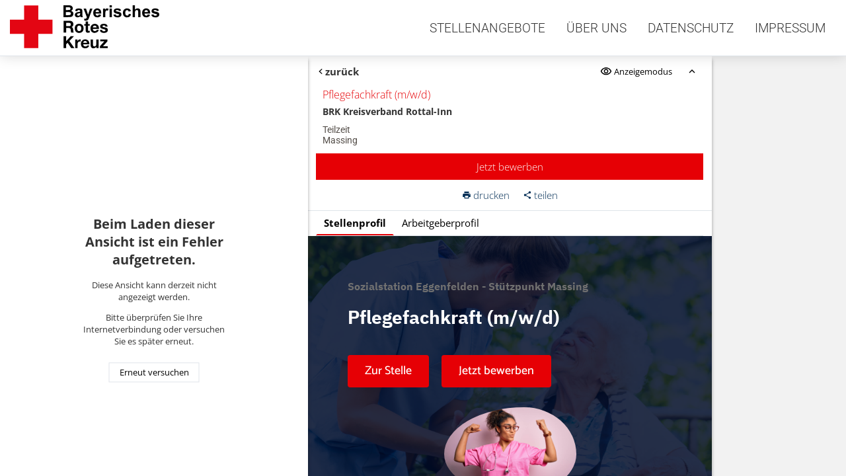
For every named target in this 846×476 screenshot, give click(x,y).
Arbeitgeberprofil (440, 222)
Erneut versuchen (154, 372)
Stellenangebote (487, 28)
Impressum (790, 28)
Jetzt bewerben (510, 166)
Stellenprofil (355, 222)
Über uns (596, 28)
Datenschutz (691, 28)
